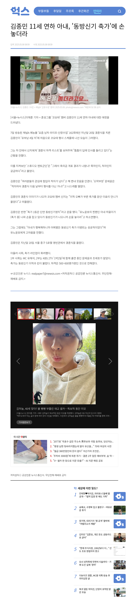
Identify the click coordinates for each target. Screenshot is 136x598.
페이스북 (104, 43)
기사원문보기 (24, 422)
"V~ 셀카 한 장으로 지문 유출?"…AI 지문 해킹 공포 (76, 460)
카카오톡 (117, 43)
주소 (123, 43)
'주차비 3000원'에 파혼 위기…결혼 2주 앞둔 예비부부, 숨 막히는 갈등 (85, 456)
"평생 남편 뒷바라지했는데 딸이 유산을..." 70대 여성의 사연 (80, 446)
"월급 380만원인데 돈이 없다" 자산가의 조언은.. (75, 451)
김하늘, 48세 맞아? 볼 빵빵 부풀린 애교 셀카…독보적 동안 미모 (51, 408)
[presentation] (14, 314)
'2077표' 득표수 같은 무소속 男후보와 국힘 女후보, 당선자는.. (82, 441)
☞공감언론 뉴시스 (20, 273)
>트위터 (110, 43)
